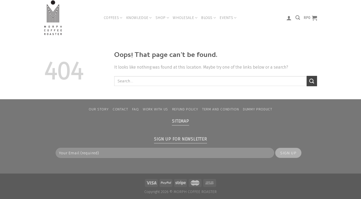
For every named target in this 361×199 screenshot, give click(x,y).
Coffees (113, 17)
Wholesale (185, 17)
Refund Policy (185, 109)
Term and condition (220, 109)
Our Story (98, 109)
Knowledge (139, 17)
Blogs (208, 17)
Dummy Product (257, 109)
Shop (162, 17)
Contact (120, 109)
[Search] (297, 17)
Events (228, 17)
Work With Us (155, 109)
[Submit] (312, 81)
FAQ (135, 109)
